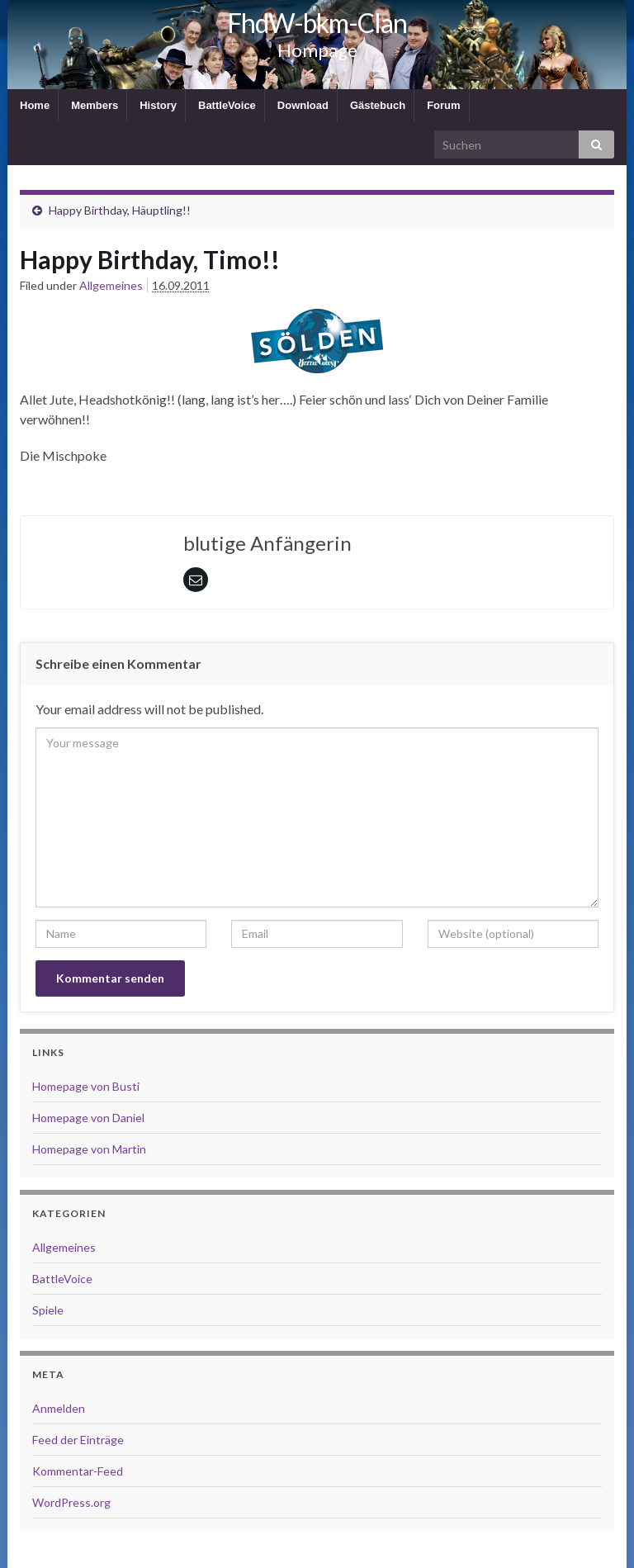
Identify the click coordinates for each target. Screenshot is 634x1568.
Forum (443, 105)
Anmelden (58, 1408)
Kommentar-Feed (77, 1471)
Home (35, 105)
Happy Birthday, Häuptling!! (120, 210)
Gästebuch (377, 105)
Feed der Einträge (78, 1440)
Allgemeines (111, 285)
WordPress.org (71, 1502)
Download (303, 105)
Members (94, 105)
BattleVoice (227, 105)
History (158, 105)
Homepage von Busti (86, 1086)
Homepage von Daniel (88, 1118)
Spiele (48, 1310)
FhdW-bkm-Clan (317, 23)
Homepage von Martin (89, 1149)
